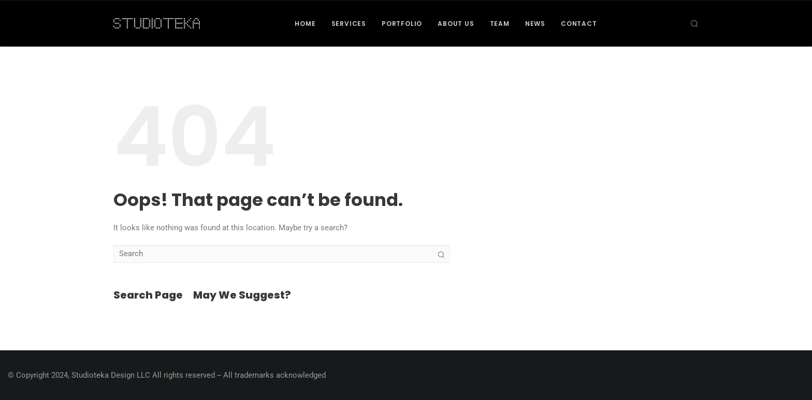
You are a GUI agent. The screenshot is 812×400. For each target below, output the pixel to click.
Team (500, 23)
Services (348, 23)
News (535, 23)
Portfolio (402, 23)
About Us (456, 23)
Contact (579, 23)
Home (305, 23)
